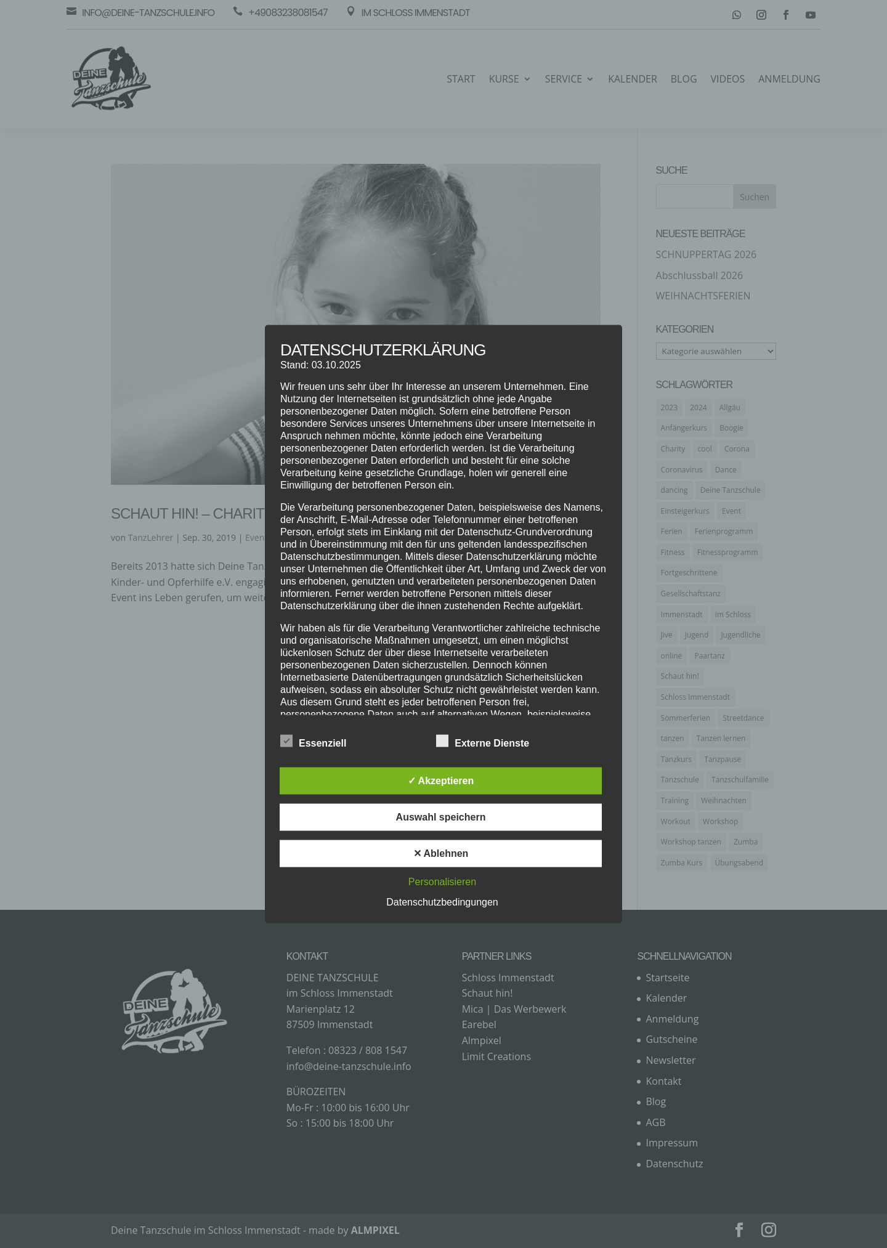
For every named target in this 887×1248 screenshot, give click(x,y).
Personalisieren (442, 881)
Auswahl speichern (441, 816)
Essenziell (313, 741)
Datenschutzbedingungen (442, 901)
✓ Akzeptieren (441, 780)
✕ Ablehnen (441, 853)
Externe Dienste (482, 741)
